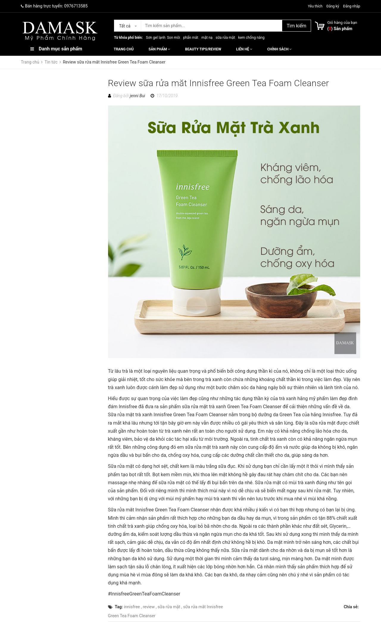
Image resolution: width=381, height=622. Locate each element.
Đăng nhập (351, 6)
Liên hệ (244, 49)
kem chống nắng (251, 37)
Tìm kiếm (296, 26)
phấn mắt (190, 37)
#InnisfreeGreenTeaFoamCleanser (144, 594)
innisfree (132, 606)
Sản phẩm (159, 49)
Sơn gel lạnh (155, 37)
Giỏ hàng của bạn (342, 22)
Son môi (173, 37)
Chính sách (279, 49)
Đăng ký (332, 6)
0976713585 (76, 6)
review (149, 606)
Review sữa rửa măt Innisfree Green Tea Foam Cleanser (218, 83)
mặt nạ (207, 37)
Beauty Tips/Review (203, 49)
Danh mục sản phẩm (60, 49)
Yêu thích (315, 6)
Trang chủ (124, 49)
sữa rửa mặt (225, 37)
